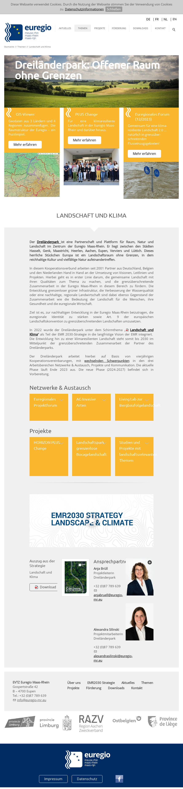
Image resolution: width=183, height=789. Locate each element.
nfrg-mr (31, 699)
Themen (82, 28)
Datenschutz (87, 778)
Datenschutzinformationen (84, 9)
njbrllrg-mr (108, 597)
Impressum (53, 778)
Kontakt (160, 28)
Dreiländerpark (49, 242)
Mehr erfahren (25, 144)
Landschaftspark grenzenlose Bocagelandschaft (91, 448)
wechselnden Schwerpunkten (106, 360)
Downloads (140, 28)
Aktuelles (65, 28)
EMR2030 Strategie (101, 682)
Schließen (114, 9)
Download (48, 587)
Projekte (99, 28)
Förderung (119, 28)
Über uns (74, 682)
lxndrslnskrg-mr (113, 658)
